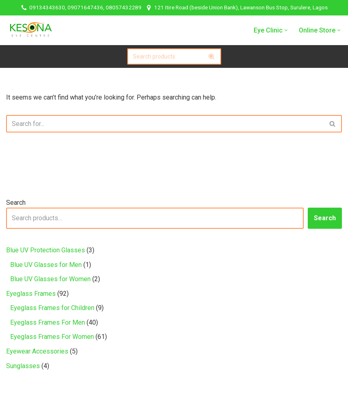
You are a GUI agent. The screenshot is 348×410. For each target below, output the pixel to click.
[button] (286, 30)
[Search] (165, 56)
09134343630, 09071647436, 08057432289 (85, 7)
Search (16, 202)
